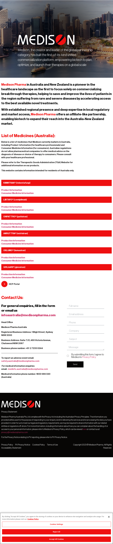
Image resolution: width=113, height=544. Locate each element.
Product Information (11, 190)
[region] (56, 528)
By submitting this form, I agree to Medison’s (87, 355)
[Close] (109, 517)
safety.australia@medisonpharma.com (20, 361)
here (84, 429)
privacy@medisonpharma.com (14, 432)
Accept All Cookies (56, 539)
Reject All (56, 532)
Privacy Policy (89, 357)
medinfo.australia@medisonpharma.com (28, 369)
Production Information (13, 241)
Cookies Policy (33, 519)
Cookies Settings (56, 524)
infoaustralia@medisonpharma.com (28, 315)
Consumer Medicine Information (17, 193)
